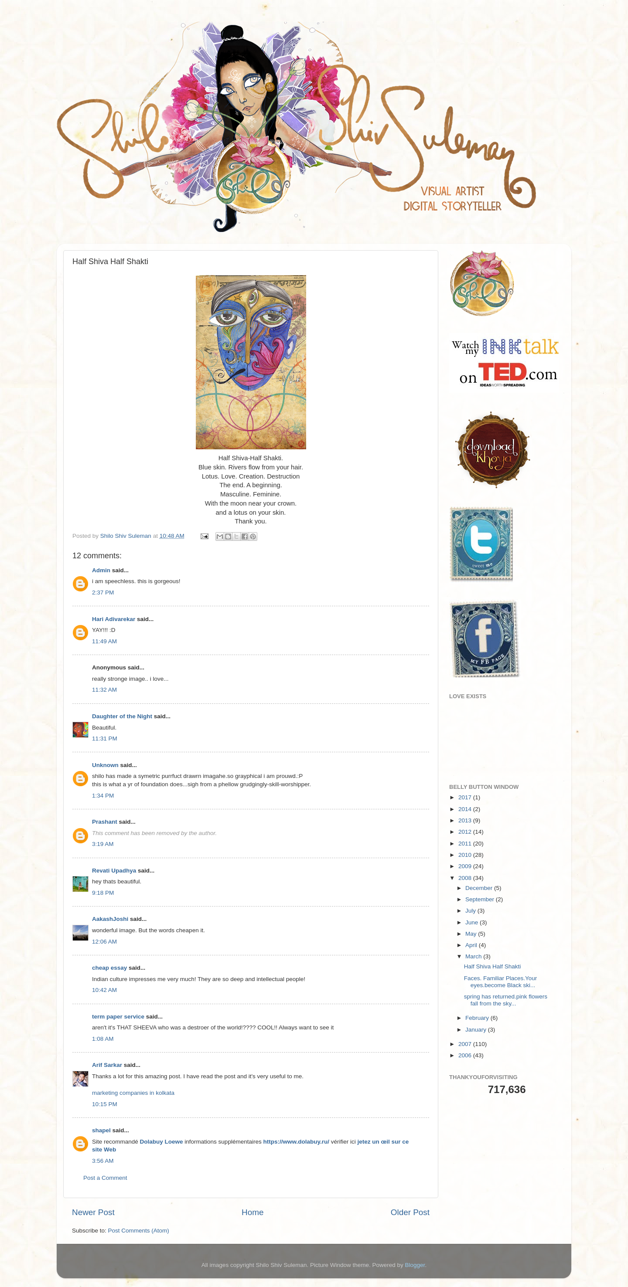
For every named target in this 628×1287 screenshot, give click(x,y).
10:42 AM (104, 990)
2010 (465, 855)
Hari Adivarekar (113, 619)
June (472, 922)
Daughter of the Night (122, 716)
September (480, 899)
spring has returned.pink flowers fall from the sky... (505, 1000)
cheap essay (109, 967)
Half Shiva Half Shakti (492, 966)
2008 (465, 878)
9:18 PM (103, 893)
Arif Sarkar (107, 1065)
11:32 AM (104, 689)
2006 (465, 1055)
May (471, 933)
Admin (101, 570)
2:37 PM (103, 592)
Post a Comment (105, 1178)
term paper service (118, 1016)
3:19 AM (103, 844)
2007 (465, 1044)
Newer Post (93, 1212)
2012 (465, 832)
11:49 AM (104, 641)
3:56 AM (103, 1161)
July (471, 910)
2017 (465, 797)
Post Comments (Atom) (138, 1230)
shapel (101, 1130)
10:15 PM (104, 1104)
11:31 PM (104, 738)
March (474, 956)
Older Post (410, 1212)
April (472, 945)
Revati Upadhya (114, 870)
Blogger (415, 1265)
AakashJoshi (110, 919)
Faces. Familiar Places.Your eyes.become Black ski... (500, 981)
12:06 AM (104, 941)
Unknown (105, 765)
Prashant (104, 821)
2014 (465, 809)
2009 (465, 866)
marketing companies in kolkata (133, 1093)
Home (252, 1212)
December (479, 888)
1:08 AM (103, 1039)
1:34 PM (103, 795)
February (478, 1018)
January (476, 1029)
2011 (465, 843)
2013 (465, 820)
